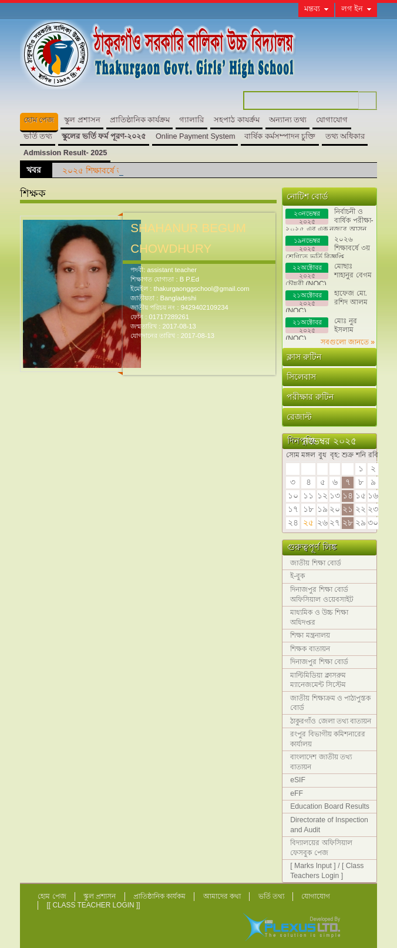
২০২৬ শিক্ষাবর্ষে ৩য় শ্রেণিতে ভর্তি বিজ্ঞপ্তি (327, 246)
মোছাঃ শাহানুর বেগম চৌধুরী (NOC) (328, 273)
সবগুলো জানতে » (348, 342)
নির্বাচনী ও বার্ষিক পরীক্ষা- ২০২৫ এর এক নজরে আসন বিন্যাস (329, 218)
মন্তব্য (312, 9)
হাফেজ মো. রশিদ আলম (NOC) (326, 300)
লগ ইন (352, 9)
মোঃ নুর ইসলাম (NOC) (320, 328)
